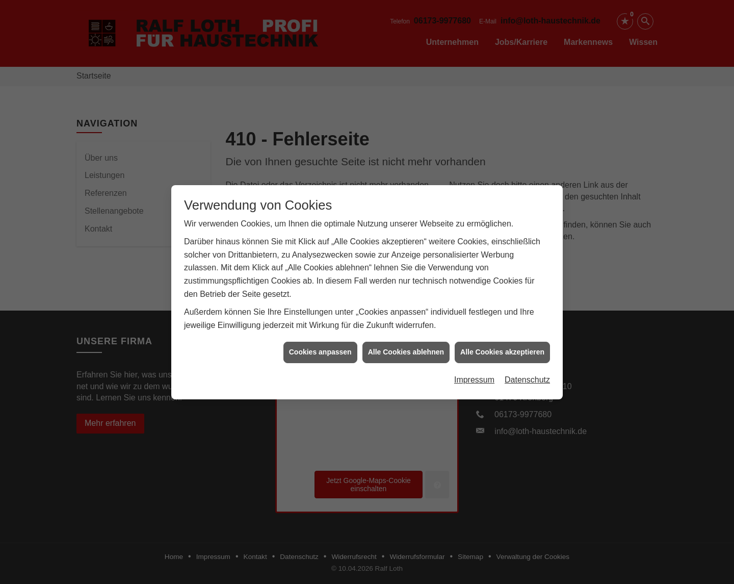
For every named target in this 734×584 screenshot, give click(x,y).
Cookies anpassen (320, 349)
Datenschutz (527, 376)
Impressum (474, 376)
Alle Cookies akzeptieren (502, 349)
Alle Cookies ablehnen (406, 349)
